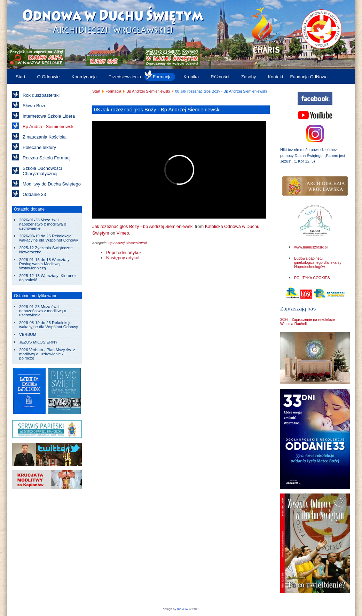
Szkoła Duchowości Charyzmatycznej (42, 171)
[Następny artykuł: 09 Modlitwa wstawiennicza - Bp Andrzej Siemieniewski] (122, 257)
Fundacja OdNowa (309, 76)
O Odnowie (48, 76)
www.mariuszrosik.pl (311, 247)
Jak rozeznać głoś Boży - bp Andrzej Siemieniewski (143, 226)
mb (179, 609)
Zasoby (248, 76)
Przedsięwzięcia (125, 76)
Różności (220, 76)
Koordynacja (84, 76)
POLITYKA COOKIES (312, 278)
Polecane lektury (39, 147)
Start (20, 76)
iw (186, 609)
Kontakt (275, 76)
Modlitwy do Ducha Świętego (52, 184)
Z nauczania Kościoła (44, 137)
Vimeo (123, 233)
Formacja (162, 76)
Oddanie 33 (34, 194)
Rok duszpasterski (41, 95)
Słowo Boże (35, 105)
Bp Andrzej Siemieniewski (48, 126)
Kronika (191, 76)
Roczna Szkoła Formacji (47, 157)
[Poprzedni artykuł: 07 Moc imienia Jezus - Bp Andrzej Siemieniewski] (123, 252)
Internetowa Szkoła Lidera (49, 116)
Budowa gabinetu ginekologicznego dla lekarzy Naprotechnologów (317, 262)
